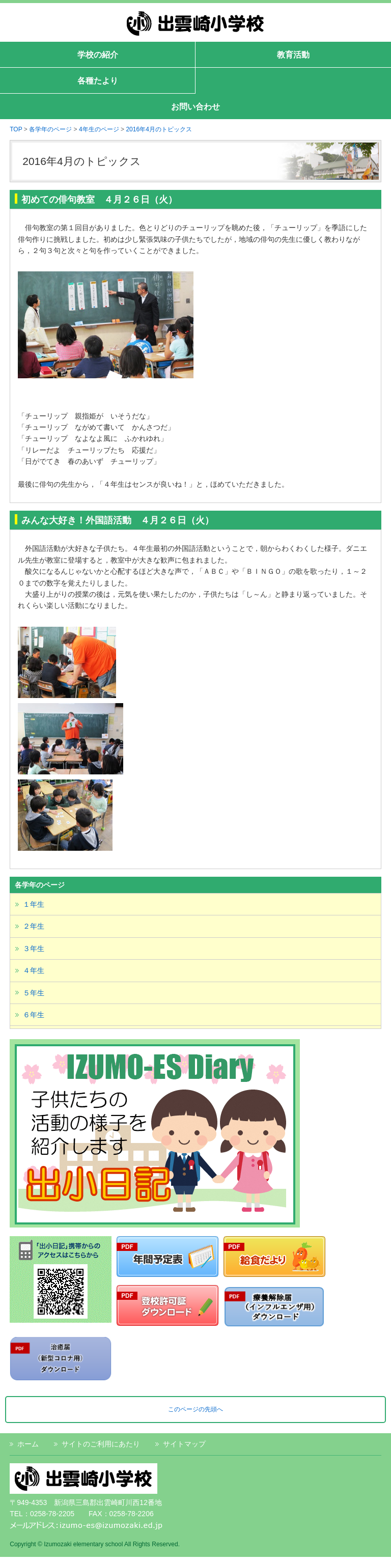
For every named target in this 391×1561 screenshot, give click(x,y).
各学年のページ (50, 129)
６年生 (33, 1015)
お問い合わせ (195, 106)
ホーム (28, 1444)
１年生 (33, 904)
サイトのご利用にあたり (101, 1444)
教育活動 (293, 54)
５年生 (33, 993)
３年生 (33, 948)
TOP (16, 129)
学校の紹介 (97, 54)
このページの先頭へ (195, 1409)
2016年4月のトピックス (158, 129)
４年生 (33, 970)
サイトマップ (184, 1444)
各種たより (97, 80)
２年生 (33, 926)
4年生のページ (99, 129)
